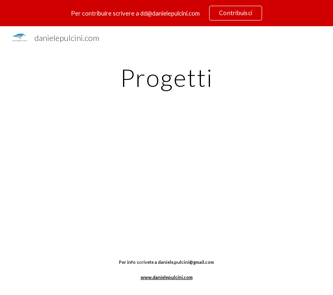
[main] (166, 77)
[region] (166, 13)
